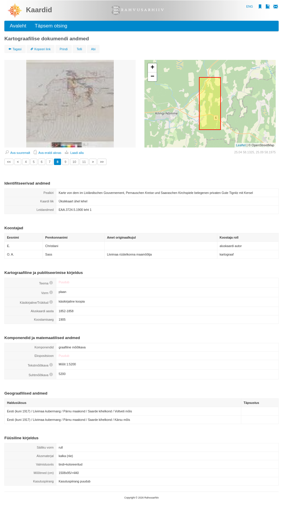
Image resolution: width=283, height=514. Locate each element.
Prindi (63, 49)
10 (74, 162)
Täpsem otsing (49, 26)
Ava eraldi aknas (47, 152)
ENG (249, 6)
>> (102, 162)
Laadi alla (74, 152)
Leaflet (241, 145)
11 (84, 162)
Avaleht (16, 26)
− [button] (152, 76)
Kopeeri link (41, 49)
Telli (79, 49)
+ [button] (152, 67)
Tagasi (15, 49)
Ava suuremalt (17, 152)
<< (9, 162)
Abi (93, 49)
